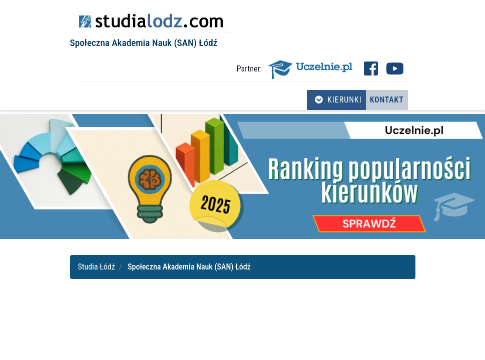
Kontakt (387, 99)
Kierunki (338, 99)
